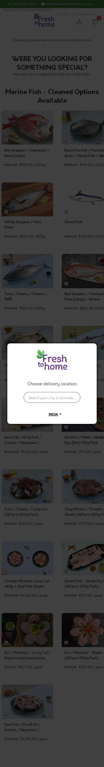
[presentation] (52, 397)
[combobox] (52, 395)
